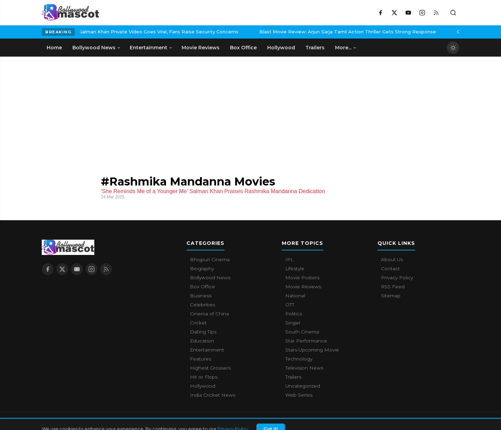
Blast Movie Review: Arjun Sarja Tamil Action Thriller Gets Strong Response (301, 31)
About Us (392, 259)
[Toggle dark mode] (453, 47)
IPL (289, 259)
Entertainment (207, 350)
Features (200, 359)
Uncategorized (302, 386)
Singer (293, 322)
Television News (304, 368)
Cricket (198, 322)
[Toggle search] (453, 12)
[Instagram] (422, 12)
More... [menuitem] (346, 47)
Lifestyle (294, 268)
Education (202, 341)
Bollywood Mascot (80, 421)
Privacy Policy (397, 277)
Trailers (293, 377)
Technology (298, 359)
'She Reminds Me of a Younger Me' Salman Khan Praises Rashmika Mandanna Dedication (213, 191)
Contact (390, 268)
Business (201, 295)
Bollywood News (210, 277)
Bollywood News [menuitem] (96, 47)
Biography (202, 268)
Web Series (298, 395)
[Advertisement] (94, 108)
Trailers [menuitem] (315, 47)
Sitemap (390, 295)
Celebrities (202, 304)
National (295, 295)
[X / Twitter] (394, 12)
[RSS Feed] (436, 12)
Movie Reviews (303, 286)
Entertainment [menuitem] (151, 47)
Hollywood (202, 386)
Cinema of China (209, 313)
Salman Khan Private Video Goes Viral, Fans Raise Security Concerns (112, 31)
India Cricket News (212, 395)
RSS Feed (393, 286)
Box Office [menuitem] (243, 47)
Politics (293, 313)
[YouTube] (408, 12)
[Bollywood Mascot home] (70, 12)
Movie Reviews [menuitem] (201, 47)
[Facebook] (380, 12)
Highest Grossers (210, 368)
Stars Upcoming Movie (312, 350)
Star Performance (306, 341)
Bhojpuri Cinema (210, 259)
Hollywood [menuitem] (281, 47)
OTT (289, 304)
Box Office (202, 286)
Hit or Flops (203, 377)
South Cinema (302, 331)
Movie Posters (302, 277)
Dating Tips (203, 331)
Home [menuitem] (54, 47)
